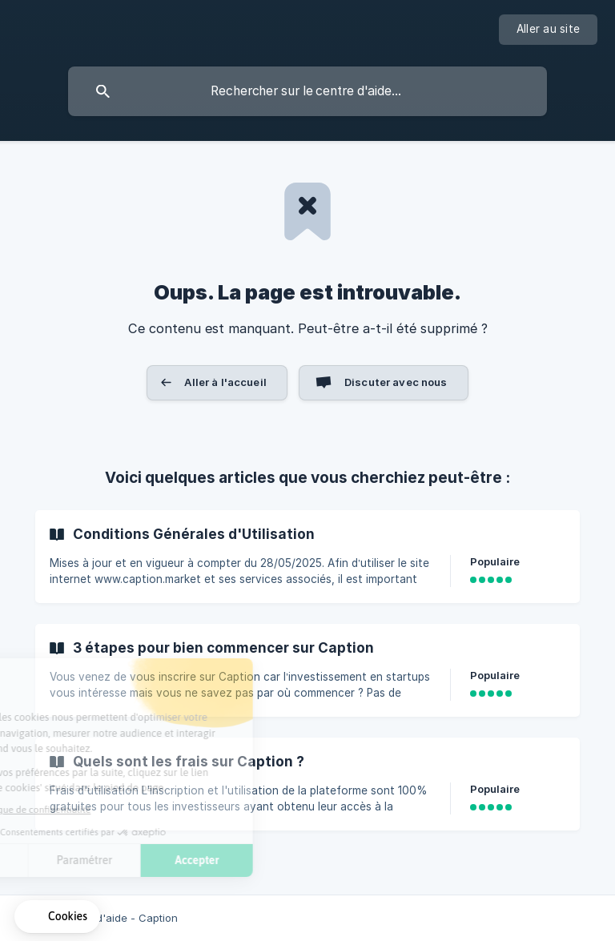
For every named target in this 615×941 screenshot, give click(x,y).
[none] (548, 29)
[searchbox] (307, 91)
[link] (307, 556)
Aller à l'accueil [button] (225, 382)
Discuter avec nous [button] (396, 382)
